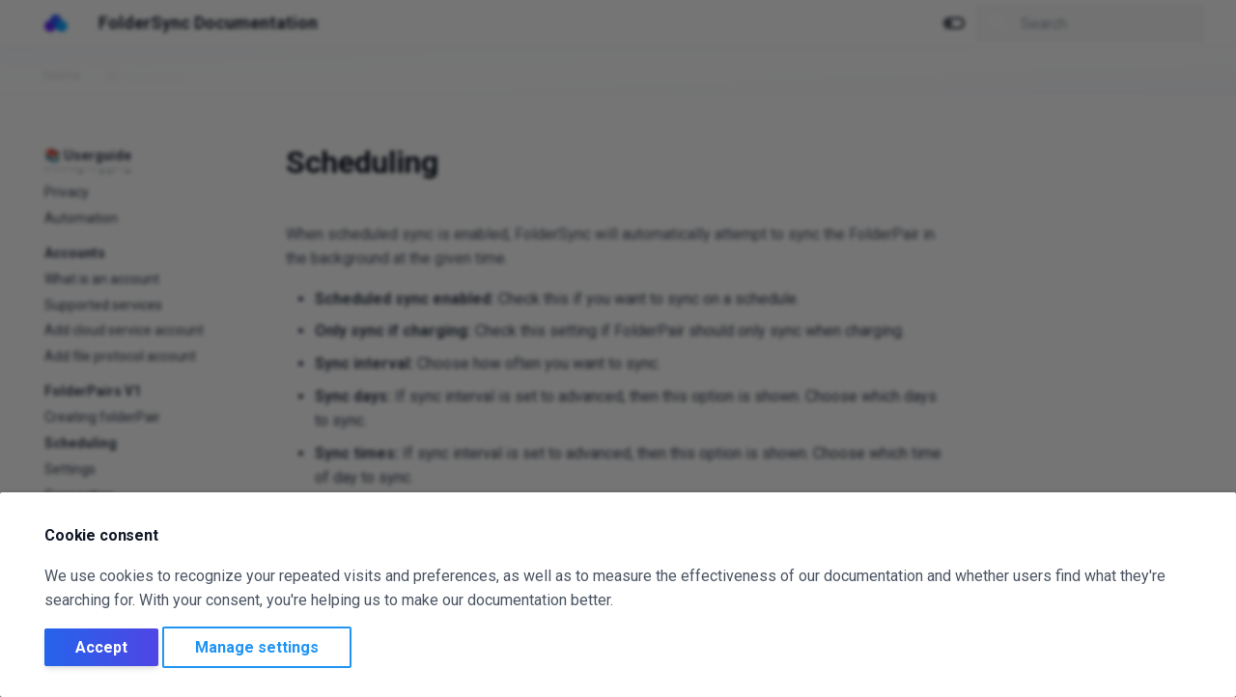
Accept (101, 647)
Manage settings (257, 647)
